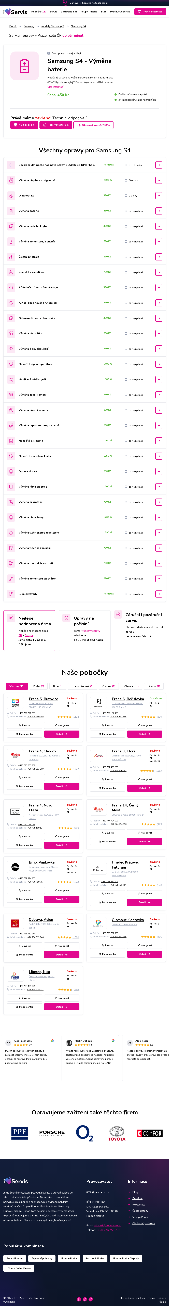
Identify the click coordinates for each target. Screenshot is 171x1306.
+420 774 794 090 (109, 818)
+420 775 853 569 (35, 767)
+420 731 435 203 (109, 765)
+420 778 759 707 (35, 879)
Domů (13, 26)
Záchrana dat (68, 11)
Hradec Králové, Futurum (125, 863)
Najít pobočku (24, 124)
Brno (58, 684)
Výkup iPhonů (138, 1215)
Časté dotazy (138, 1209)
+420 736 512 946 (26, 931)
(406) (159, 934)
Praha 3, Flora (124, 749)
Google (29, 633)
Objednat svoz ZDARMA (98, 125)
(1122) (76, 714)
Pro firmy (135, 1196)
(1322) (76, 767)
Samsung (29, 26)
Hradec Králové (82, 684)
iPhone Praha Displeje (126, 1256)
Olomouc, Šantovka (128, 918)
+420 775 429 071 (26, 984)
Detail (61, 732)
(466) (76, 987)
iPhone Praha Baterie (19, 1266)
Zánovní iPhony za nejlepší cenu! (88, 3)
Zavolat (25, 723)
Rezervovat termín (58, 124)
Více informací (55, 87)
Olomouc (131, 684)
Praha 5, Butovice (43, 697)
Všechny (16, 684)
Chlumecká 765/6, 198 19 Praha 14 (128, 812)
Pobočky (39, 11)
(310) (76, 826)
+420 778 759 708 (35, 714)
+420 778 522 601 (109, 879)
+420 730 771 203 (26, 711)
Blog (103, 11)
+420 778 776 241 (118, 768)
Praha (38, 684)
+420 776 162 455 (109, 711)
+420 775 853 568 (26, 763)
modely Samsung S (52, 26)
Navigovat (61, 723)
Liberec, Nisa (39, 969)
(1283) (158, 768)
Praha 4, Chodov (42, 749)
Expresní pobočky (42, 1256)
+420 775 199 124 (26, 822)
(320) (159, 714)
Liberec (154, 684)
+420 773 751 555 (109, 931)
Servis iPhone (14, 1256)
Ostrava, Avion (41, 917)
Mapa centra (24, 732)
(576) (159, 883)
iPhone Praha (69, 1256)
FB (20, 633)
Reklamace (136, 1202)
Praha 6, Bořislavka (128, 697)
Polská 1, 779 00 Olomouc (124, 922)
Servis (54, 11)
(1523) (76, 880)
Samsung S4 (78, 26)
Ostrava (108, 684)
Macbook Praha (95, 1256)
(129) (159, 822)
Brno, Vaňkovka (42, 860)
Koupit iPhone (89, 11)
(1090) (76, 935)
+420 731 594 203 (26, 876)
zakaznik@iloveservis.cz (107, 1223)
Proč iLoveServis (120, 11)
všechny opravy (91, 629)
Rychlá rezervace (150, 11)
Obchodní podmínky (141, 1221)
